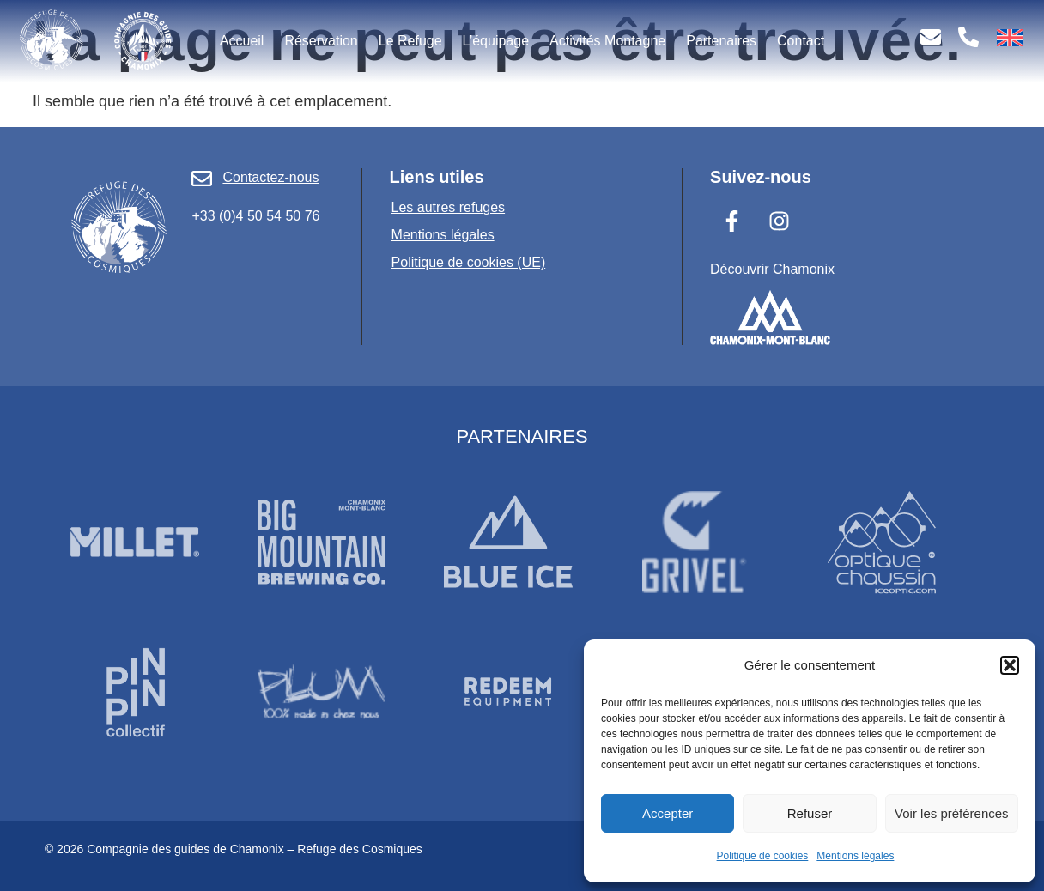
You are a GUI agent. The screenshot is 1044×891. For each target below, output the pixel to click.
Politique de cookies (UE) (469, 262)
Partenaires (721, 40)
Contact (800, 40)
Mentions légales (855, 856)
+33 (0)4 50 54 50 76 (255, 216)
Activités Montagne (607, 40)
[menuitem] (1010, 37)
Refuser (810, 813)
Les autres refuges (449, 207)
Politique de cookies (763, 856)
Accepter (667, 813)
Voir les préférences (952, 813)
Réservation (320, 40)
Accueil (242, 40)
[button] (1009, 665)
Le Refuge (410, 40)
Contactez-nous (270, 177)
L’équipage (496, 40)
